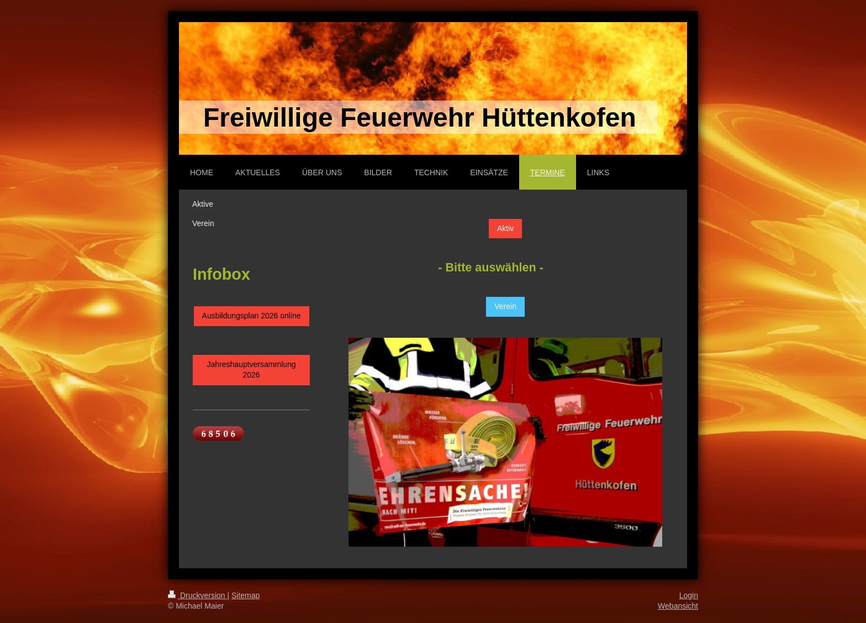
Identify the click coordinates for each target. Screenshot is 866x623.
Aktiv (505, 228)
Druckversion (197, 595)
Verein (505, 306)
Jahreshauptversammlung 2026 (251, 370)
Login (688, 595)
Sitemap (245, 595)
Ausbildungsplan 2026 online (251, 315)
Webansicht (678, 605)
